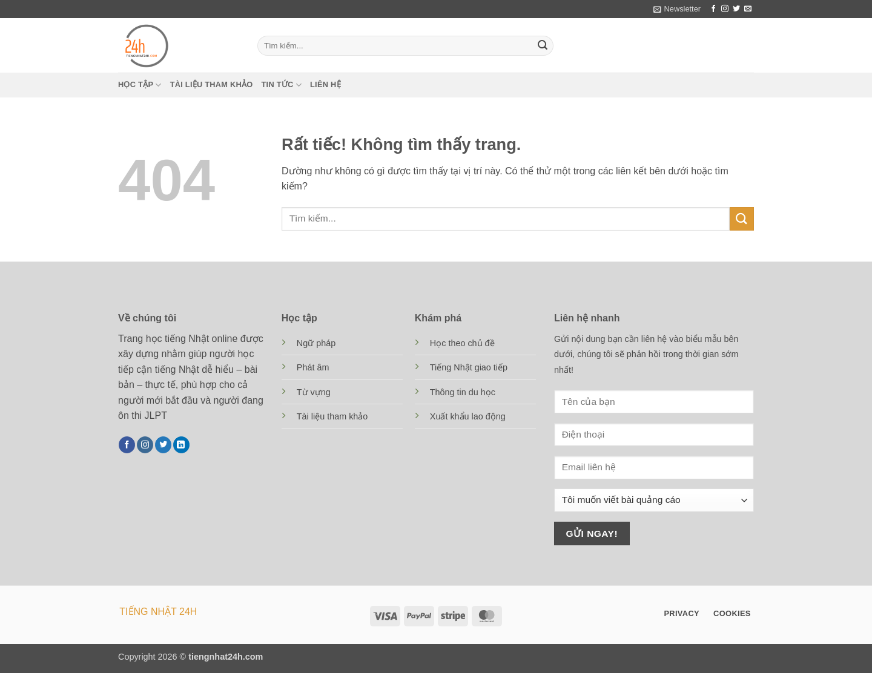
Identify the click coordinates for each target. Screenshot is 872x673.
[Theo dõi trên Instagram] (724, 9)
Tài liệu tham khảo (211, 84)
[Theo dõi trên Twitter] (736, 9)
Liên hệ (325, 84)
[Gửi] (542, 46)
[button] (677, 9)
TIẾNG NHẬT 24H (158, 611)
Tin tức (282, 85)
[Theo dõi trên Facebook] (713, 9)
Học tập (140, 85)
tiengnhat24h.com (225, 657)
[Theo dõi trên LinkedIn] (181, 444)
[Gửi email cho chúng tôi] (747, 9)
